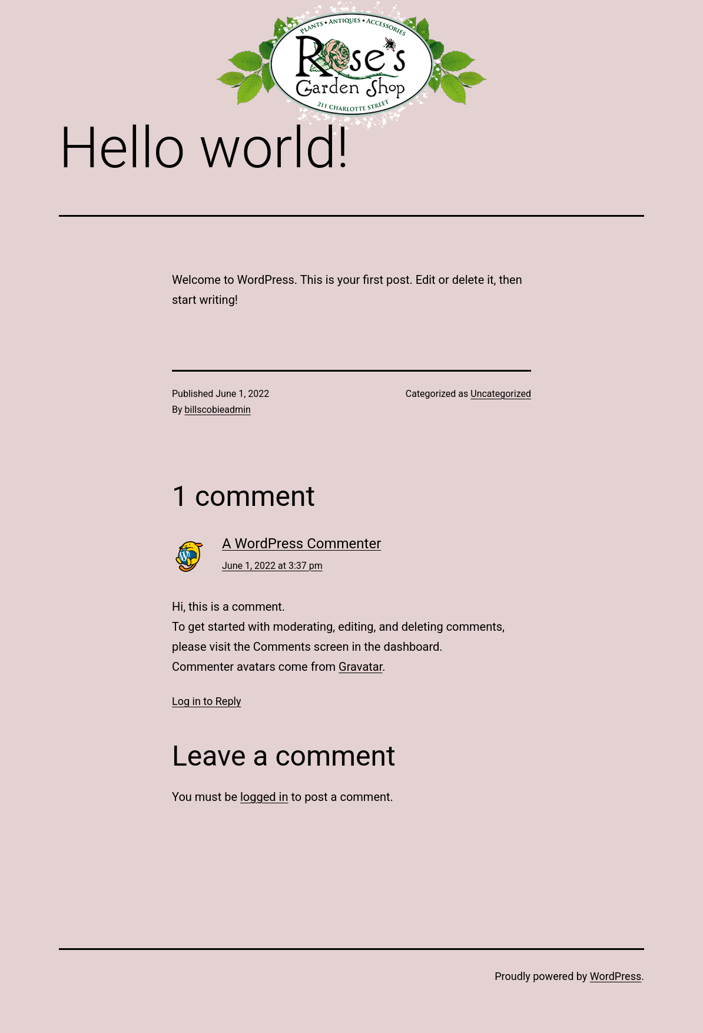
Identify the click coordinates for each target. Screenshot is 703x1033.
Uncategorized (500, 393)
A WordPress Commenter (301, 543)
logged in (264, 797)
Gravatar (360, 667)
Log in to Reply (206, 701)
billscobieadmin (218, 409)
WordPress (615, 976)
